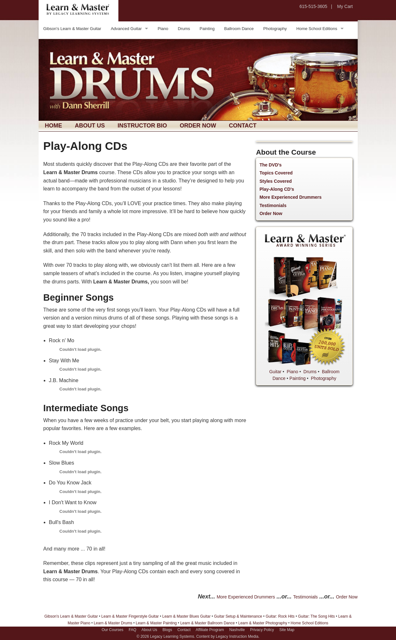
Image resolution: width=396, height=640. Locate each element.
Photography (275, 28)
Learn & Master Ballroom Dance (207, 623)
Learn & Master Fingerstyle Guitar (130, 616)
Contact (243, 125)
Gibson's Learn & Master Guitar (72, 28)
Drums (184, 28)
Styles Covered (275, 181)
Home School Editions (316, 28)
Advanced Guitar (126, 28)
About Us (90, 125)
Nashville (237, 630)
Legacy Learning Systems (172, 636)
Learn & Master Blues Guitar (186, 616)
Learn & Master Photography (262, 623)
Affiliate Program (210, 630)
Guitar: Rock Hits (280, 616)
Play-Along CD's (276, 189)
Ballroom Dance (239, 28)
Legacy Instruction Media (237, 636)
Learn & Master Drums (113, 623)
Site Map (286, 630)
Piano (163, 28)
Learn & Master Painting (156, 623)
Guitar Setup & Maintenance (238, 616)
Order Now (198, 125)
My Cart (345, 6)
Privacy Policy (262, 630)
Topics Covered (276, 172)
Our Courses (112, 630)
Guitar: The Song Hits (316, 616)
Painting (207, 28)
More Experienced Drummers (290, 197)
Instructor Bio (142, 125)
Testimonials (273, 205)
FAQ (132, 630)
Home (53, 125)
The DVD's (270, 164)
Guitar (275, 371)
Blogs (167, 630)
